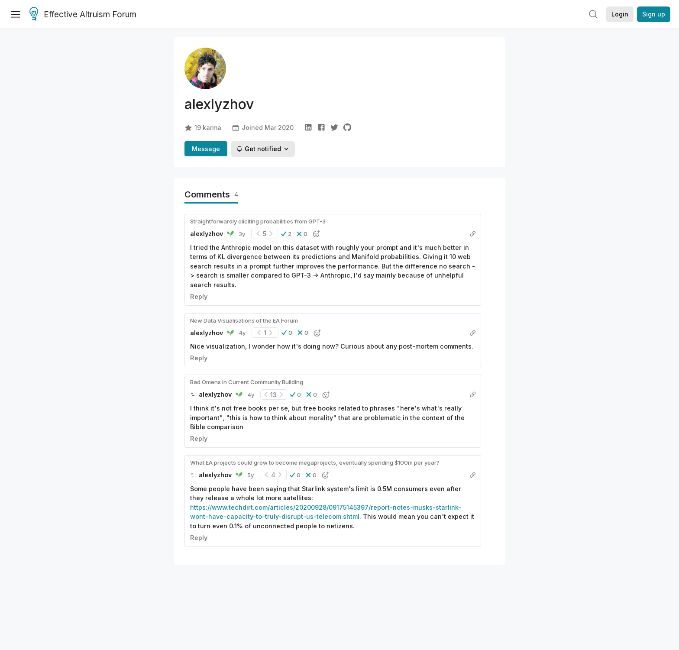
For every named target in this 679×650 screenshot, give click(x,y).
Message (206, 148)
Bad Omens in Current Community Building (246, 381)
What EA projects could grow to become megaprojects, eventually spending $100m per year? (315, 462)
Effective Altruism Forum (82, 14)
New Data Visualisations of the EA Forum (244, 320)
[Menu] (15, 14)
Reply (198, 296)
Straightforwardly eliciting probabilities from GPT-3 (258, 221)
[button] (286, 234)
